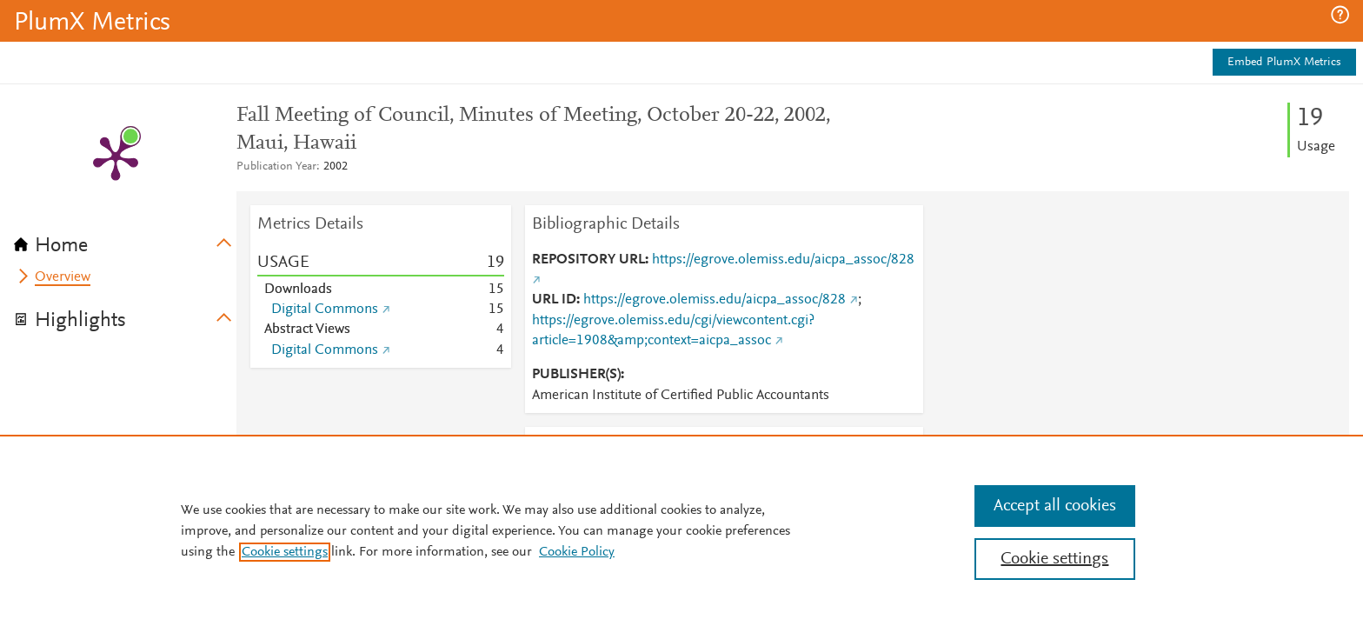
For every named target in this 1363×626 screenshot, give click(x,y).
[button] (1340, 14)
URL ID (554, 300)
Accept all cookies (1055, 506)
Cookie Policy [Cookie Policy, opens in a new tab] (577, 552)
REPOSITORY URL (588, 260)
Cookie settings (285, 552)
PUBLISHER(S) (576, 375)
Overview (62, 277)
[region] (681, 530)
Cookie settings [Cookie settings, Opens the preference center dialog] (1054, 559)
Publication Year (276, 167)
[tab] (125, 240)
